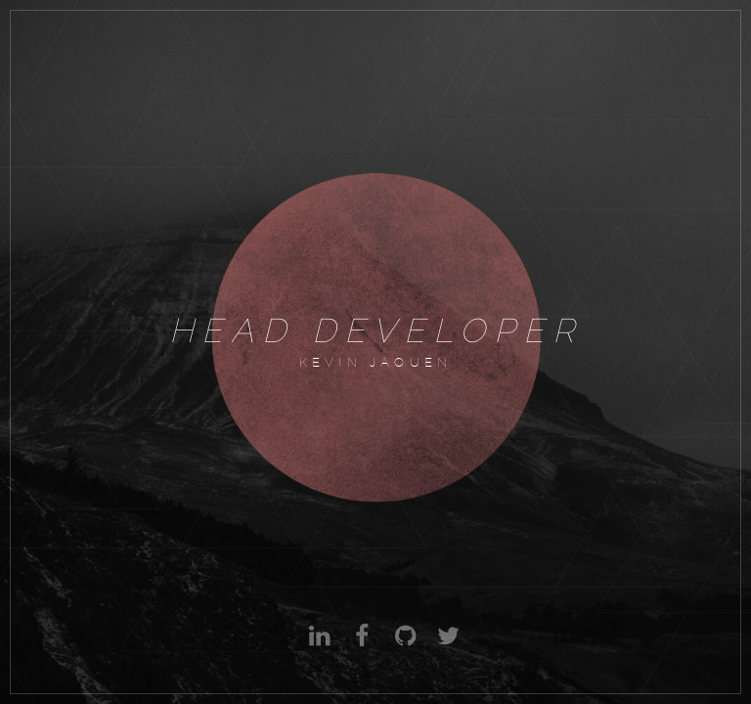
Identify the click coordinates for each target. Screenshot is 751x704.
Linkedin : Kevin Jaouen (316, 650)
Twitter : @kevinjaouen (446, 650)
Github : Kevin (403, 650)
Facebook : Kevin (360, 650)
